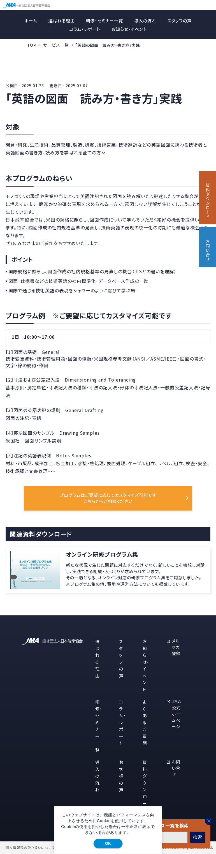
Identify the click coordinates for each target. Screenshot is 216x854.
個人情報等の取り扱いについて (30, 848)
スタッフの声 (180, 20)
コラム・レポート (84, 29)
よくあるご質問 (145, 722)
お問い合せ (176, 768)
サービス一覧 (56, 45)
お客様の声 (121, 775)
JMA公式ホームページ (176, 713)
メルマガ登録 (176, 647)
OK (108, 843)
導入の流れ (145, 20)
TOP (31, 45)
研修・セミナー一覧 (104, 20)
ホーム (30, 20)
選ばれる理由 (61, 20)
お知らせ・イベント (129, 29)
